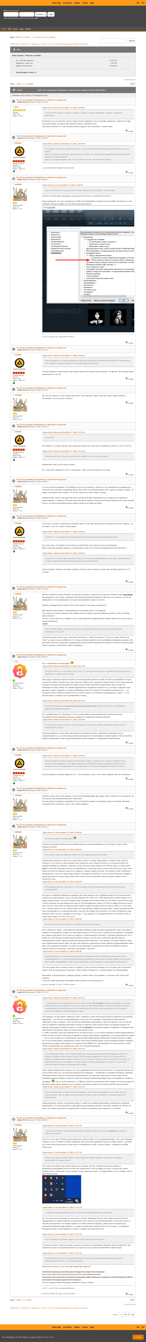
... (23, 84)
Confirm (138, 1337)
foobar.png (46, 336)
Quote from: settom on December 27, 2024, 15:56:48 (64, 719)
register (16, 11)
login (10, 11)
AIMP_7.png (47, 1288)
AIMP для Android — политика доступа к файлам (35, 37)
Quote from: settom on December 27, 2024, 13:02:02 (64, 355)
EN (143, 3)
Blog (92, 3)
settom (18, 184)
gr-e (17, 107)
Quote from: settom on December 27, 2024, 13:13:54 (64, 432)
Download (67, 3)
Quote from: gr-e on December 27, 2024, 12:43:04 (63, 185)
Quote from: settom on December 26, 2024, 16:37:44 (64, 701)
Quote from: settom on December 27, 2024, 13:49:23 (64, 531)
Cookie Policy (48, 1337)
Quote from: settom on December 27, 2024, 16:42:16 (64, 998)
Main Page (56, 3)
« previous (127, 80)
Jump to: (115, 1314)
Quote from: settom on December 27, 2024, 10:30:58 (64, 144)
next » (134, 80)
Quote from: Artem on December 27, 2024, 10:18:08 (64, 107)
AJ (16, 662)
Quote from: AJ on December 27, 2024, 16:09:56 (62, 832)
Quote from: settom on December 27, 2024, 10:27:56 (64, 666)
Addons (77, 3)
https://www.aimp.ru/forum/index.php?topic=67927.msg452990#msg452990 (71, 1274)
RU (138, 3)
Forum (85, 3)
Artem (18, 143)
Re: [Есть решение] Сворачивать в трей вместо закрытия (41, 100)
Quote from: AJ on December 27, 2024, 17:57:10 (62, 1125)
